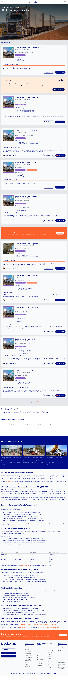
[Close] (44, 339)
